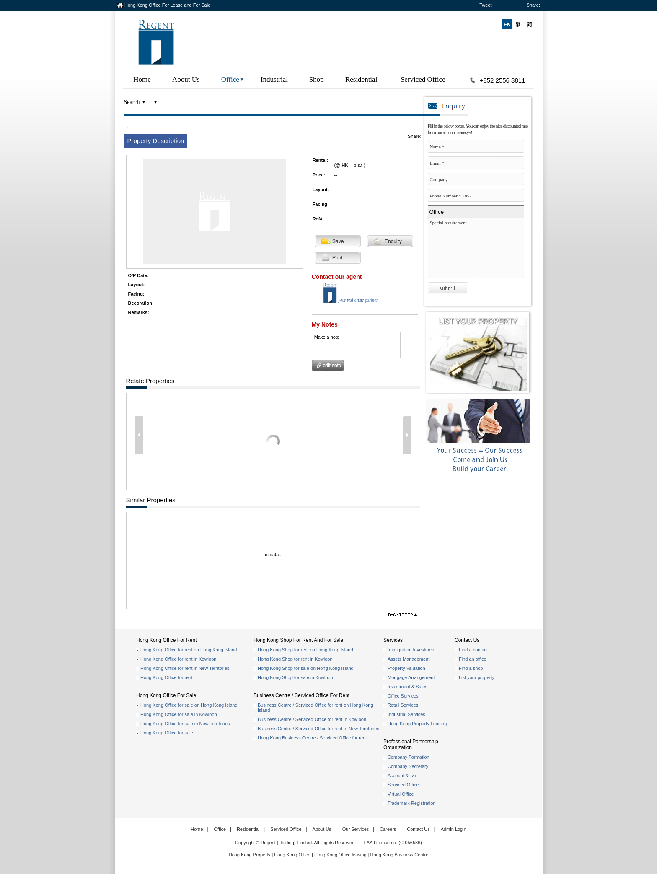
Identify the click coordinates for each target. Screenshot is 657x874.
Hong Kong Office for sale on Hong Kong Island (189, 705)
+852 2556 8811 (502, 80)
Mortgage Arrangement (411, 677)
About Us (186, 79)
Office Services (403, 695)
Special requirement (478, 250)
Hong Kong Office (292, 854)
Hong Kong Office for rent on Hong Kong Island (188, 649)
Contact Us (418, 829)
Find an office (472, 658)
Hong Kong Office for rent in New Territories (184, 668)
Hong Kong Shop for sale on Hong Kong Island (306, 668)
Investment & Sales (407, 686)
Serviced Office (423, 79)
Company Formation (408, 757)
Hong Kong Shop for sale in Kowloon (295, 677)
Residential (361, 79)
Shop (316, 79)
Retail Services (403, 705)
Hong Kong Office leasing (341, 854)
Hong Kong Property (250, 854)
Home (142, 79)
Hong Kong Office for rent (166, 677)
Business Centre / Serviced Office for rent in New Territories (318, 728)
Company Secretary (408, 766)
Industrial (274, 79)
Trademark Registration (412, 803)
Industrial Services (406, 714)
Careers (388, 829)
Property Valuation (406, 668)
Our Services (355, 829)
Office (230, 79)
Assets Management (408, 658)
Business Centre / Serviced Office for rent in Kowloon (312, 719)
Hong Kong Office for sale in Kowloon (178, 714)
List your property (476, 677)
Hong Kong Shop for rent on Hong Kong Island (305, 649)
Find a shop (471, 668)
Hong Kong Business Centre (399, 854)
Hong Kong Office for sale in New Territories (185, 723)
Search (132, 102)
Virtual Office (401, 793)
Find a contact (473, 649)
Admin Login (453, 829)
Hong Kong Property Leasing (417, 723)
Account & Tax (402, 775)
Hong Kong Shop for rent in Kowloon (295, 658)
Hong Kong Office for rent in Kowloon (178, 658)
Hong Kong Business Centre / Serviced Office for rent (312, 737)
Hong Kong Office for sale (166, 732)
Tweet (485, 5)
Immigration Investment (411, 649)
